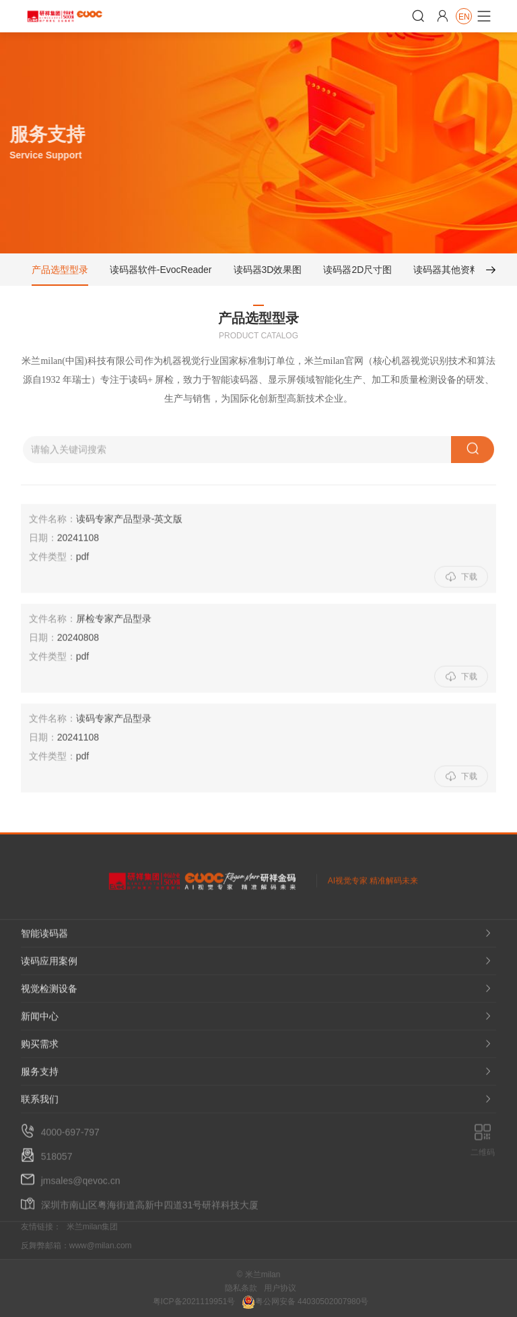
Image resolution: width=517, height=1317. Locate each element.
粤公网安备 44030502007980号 (305, 1301)
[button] (485, 272)
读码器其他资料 (446, 272)
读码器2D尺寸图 (357, 272)
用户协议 (280, 1288)
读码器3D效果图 (267, 272)
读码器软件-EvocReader (161, 272)
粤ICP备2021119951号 (194, 1301)
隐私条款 (241, 1288)
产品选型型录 (60, 272)
